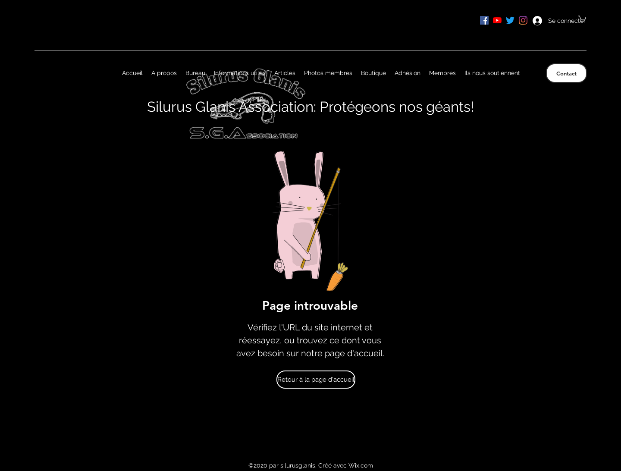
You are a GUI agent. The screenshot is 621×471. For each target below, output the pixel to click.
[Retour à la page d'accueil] (315, 380)
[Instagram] (523, 20)
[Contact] (566, 73)
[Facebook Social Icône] (484, 20)
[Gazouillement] (510, 20)
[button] (582, 18)
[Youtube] (497, 20)
